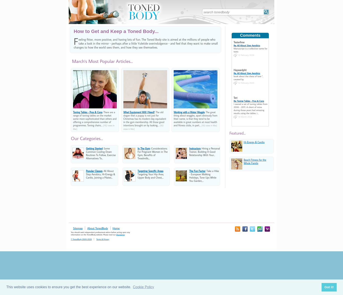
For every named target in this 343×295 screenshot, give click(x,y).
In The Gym (144, 148)
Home (116, 228)
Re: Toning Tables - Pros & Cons (249, 100)
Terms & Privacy (102, 239)
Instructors (195, 148)
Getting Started (94, 148)
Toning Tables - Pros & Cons (87, 112)
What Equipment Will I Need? (139, 112)
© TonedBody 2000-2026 (81, 239)
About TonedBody (97, 228)
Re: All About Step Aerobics (247, 45)
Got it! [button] (329, 287)
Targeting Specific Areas (150, 171)
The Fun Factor (197, 171)
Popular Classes (94, 171)
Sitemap (78, 228)
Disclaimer (120, 234)
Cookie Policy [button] (143, 287)
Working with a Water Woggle (189, 112)
